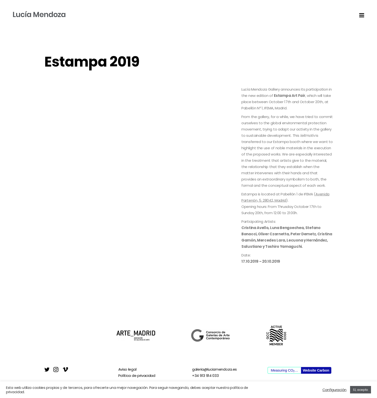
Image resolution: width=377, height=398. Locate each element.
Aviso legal (127, 369)
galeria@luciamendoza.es (214, 369)
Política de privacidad (136, 375)
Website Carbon (316, 370)
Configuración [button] (334, 390)
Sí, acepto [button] (360, 389)
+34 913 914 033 (205, 375)
